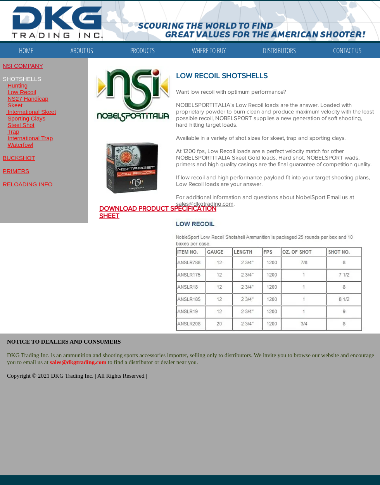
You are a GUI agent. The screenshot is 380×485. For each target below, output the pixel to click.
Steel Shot (21, 125)
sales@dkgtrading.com (78, 362)
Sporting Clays (27, 118)
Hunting (17, 85)
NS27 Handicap (28, 98)
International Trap (30, 138)
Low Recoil (22, 92)
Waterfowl (20, 144)
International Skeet (31, 111)
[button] (142, 50)
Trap (13, 131)
